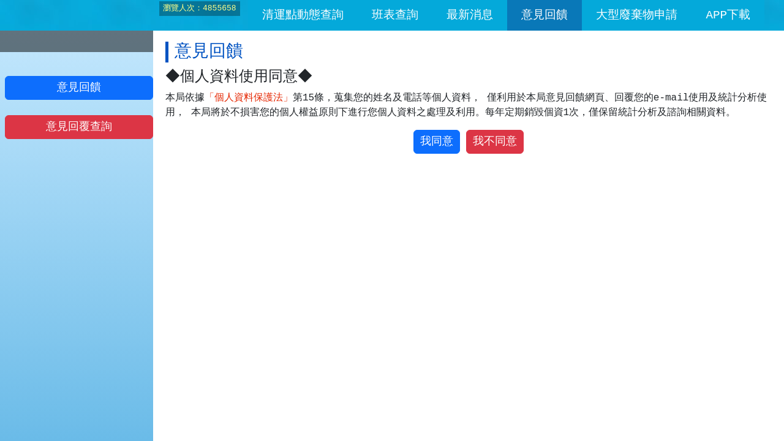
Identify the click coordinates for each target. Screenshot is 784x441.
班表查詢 (395, 15)
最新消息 (470, 15)
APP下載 (728, 15)
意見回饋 (544, 15)
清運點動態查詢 (303, 15)
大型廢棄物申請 (636, 15)
